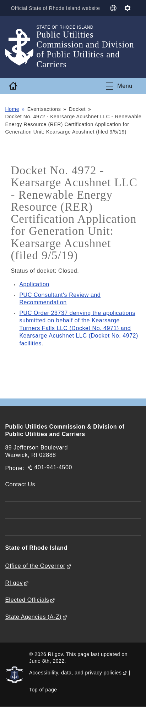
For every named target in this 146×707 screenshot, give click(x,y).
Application (34, 284)
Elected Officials (27, 600)
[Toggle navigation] (119, 86)
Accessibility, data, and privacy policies (75, 672)
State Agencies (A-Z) (33, 617)
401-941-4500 (53, 467)
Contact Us (20, 484)
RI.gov (14, 583)
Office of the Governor (35, 566)
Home (12, 109)
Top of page (43, 689)
